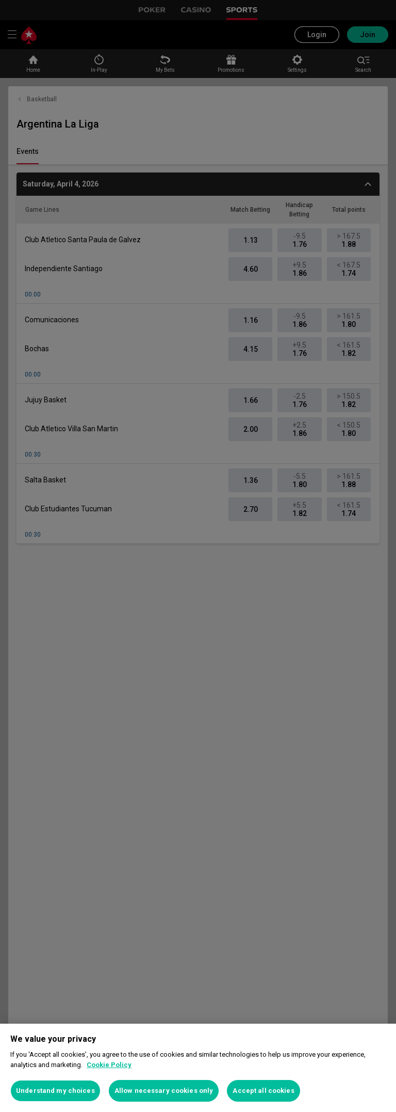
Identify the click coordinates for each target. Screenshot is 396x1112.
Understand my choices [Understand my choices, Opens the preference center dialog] (55, 1090)
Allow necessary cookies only (163, 1090)
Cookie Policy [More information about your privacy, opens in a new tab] (109, 1065)
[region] (198, 1068)
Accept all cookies (263, 1090)
